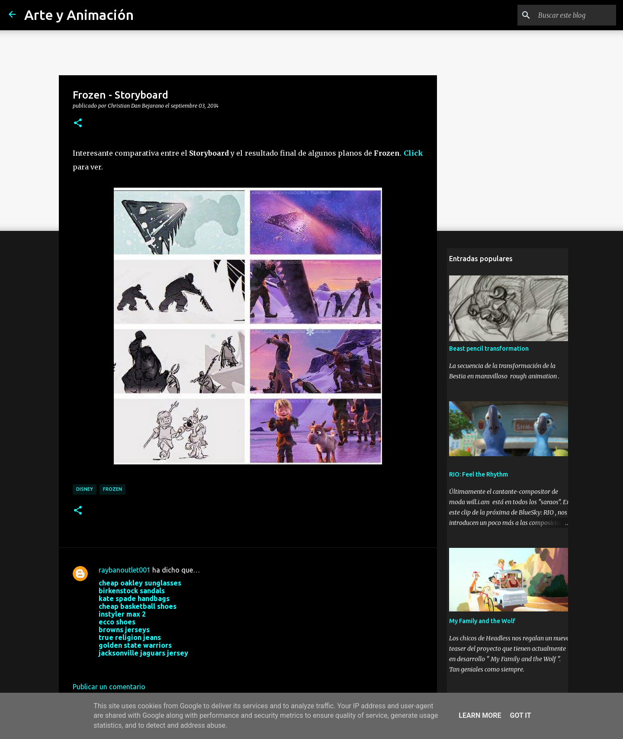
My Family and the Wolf (480, 623)
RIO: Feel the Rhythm (476, 476)
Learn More (480, 715)
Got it (520, 715)
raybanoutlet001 (125, 570)
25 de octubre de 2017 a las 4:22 (149, 666)
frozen (112, 489)
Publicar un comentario (109, 687)
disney (84, 489)
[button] (78, 123)
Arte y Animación (79, 14)
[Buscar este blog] (570, 15)
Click (413, 153)
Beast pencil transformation (487, 351)
